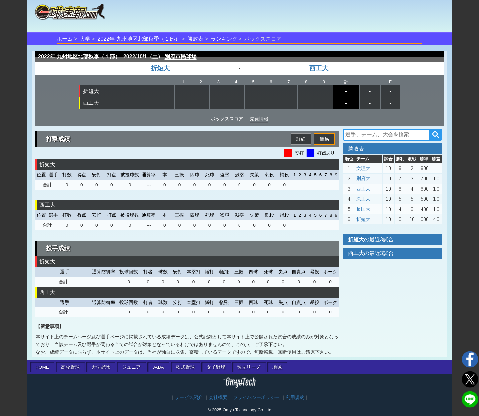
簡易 (324, 139)
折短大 (160, 68)
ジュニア (131, 367)
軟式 (185, 367)
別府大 (363, 178)
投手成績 (58, 248)
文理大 (363, 168)
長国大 (363, 209)
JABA (158, 367)
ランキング (224, 39)
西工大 (318, 68)
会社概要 (218, 397)
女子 (216, 367)
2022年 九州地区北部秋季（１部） (139, 39)
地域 (277, 367)
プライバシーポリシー (256, 397)
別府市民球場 (181, 56)
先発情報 (259, 118)
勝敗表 (195, 39)
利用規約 (295, 397)
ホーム (65, 39)
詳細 (301, 139)
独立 (248, 367)
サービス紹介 (189, 397)
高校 (70, 367)
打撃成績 (58, 139)
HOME (42, 367)
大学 (85, 39)
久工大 (363, 199)
